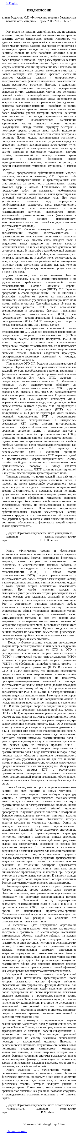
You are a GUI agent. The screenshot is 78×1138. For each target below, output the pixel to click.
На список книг (17, 1131)
